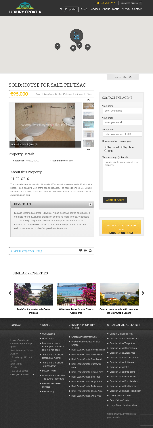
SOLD (36, 160)
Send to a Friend (90, 251)
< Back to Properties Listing (26, 250)
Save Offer (80, 251)
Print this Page (85, 251)
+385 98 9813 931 (121, 233)
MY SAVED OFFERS (132, 3)
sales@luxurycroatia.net (22, 374)
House (29, 160)
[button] (57, 46)
